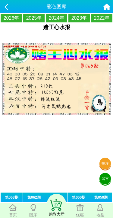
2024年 (56, 18)
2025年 (34, 18)
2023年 (79, 18)
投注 (105, 163)
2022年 (102, 18)
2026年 (11, 18)
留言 (105, 179)
